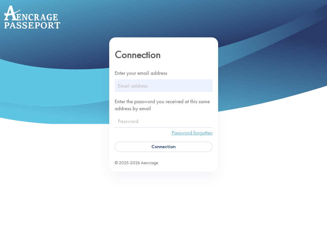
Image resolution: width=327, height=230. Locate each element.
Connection (163, 147)
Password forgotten (192, 132)
